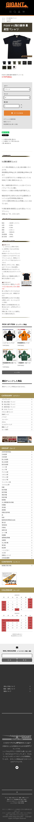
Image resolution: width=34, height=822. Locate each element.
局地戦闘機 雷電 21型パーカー (9, 363)
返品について (7, 121)
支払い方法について (13, 797)
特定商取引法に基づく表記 (11, 124)
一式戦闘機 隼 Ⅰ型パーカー (24, 363)
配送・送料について (23, 797)
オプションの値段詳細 (9, 119)
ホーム (3, 18)
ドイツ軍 (9, 19)
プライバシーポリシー (12, 801)
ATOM (22, 803)
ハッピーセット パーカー (8, 343)
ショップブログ (13, 803)
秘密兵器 (9, 21)
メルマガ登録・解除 (22, 801)
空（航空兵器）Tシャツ (12, 18)
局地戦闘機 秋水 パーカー (23, 343)
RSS (19, 803)
